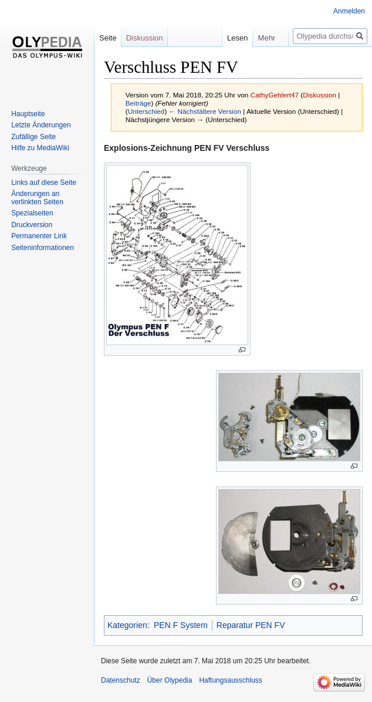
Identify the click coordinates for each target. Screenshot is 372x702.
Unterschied (146, 111)
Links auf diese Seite (43, 182)
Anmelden (349, 11)
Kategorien (127, 625)
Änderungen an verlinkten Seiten (37, 198)
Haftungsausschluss (230, 680)
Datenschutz (120, 680)
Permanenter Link (39, 236)
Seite (108, 37)
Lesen (225, 37)
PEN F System (181, 625)
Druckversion (31, 225)
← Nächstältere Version (205, 111)
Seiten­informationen (42, 248)
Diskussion (319, 95)
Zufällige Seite (33, 137)
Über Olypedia (169, 680)
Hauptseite (28, 114)
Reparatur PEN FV (251, 625)
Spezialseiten (32, 213)
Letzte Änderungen (40, 125)
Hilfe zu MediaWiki (40, 148)
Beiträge (138, 103)
